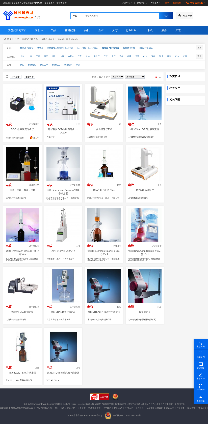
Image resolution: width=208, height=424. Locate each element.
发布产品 (187, 15)
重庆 (46, 56)
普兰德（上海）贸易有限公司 (19, 380)
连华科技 (50, 137)
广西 (185, 56)
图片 (156, 77)
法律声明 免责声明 (154, 408)
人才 (115, 30)
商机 (87, 30)
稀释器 (40, 48)
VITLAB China (52, 380)
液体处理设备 (48, 39)
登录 (167, 3)
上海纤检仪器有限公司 (97, 137)
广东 (177, 56)
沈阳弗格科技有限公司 (16, 319)
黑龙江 (97, 56)
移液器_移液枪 (26, 48)
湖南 (169, 56)
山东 (145, 56)
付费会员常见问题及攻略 (22, 408)
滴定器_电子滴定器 (68, 39)
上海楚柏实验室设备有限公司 (141, 137)
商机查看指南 (94, 408)
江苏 (105, 56)
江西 (137, 56)
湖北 (161, 56)
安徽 (121, 56)
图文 (159, 77)
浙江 (114, 56)
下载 (150, 30)
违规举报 (202, 408)
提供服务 (32, 65)
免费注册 (177, 3)
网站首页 (4, 408)
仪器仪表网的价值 (44, 408)
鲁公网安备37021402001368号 (123, 415)
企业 (101, 30)
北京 (22, 56)
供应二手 (44, 65)
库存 (78, 65)
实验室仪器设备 (30, 39)
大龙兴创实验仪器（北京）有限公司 (103, 198)
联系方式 (118, 408)
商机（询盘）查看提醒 (65, 408)
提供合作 (68, 65)
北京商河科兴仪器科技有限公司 (142, 319)
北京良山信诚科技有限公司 (58, 319)
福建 (129, 56)
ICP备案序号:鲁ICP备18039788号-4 (84, 415)
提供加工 (56, 65)
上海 (30, 56)
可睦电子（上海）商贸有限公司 (60, 259)
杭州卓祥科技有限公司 (16, 198)
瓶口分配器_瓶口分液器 (87, 48)
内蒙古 (71, 56)
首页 (9, 39)
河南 (153, 56)
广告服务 (181, 408)
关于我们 (107, 408)
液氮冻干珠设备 (146, 48)
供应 (22, 65)
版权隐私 (140, 408)
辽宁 (80, 56)
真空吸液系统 (129, 48)
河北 (54, 56)
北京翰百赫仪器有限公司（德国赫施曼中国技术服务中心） (62, 199)
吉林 (88, 56)
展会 (164, 30)
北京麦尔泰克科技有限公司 (99, 319)
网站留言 (191, 408)
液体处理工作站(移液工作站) (60, 48)
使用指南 (81, 408)
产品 (37, 17)
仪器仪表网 (28, 404)
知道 (178, 30)
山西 (62, 56)
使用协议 (129, 408)
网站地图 (170, 408)
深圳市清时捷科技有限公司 (18, 137)
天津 (38, 56)
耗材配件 (70, 30)
